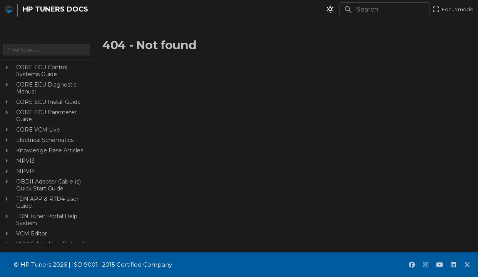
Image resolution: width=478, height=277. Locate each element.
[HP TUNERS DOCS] (7, 9)
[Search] (384, 9)
